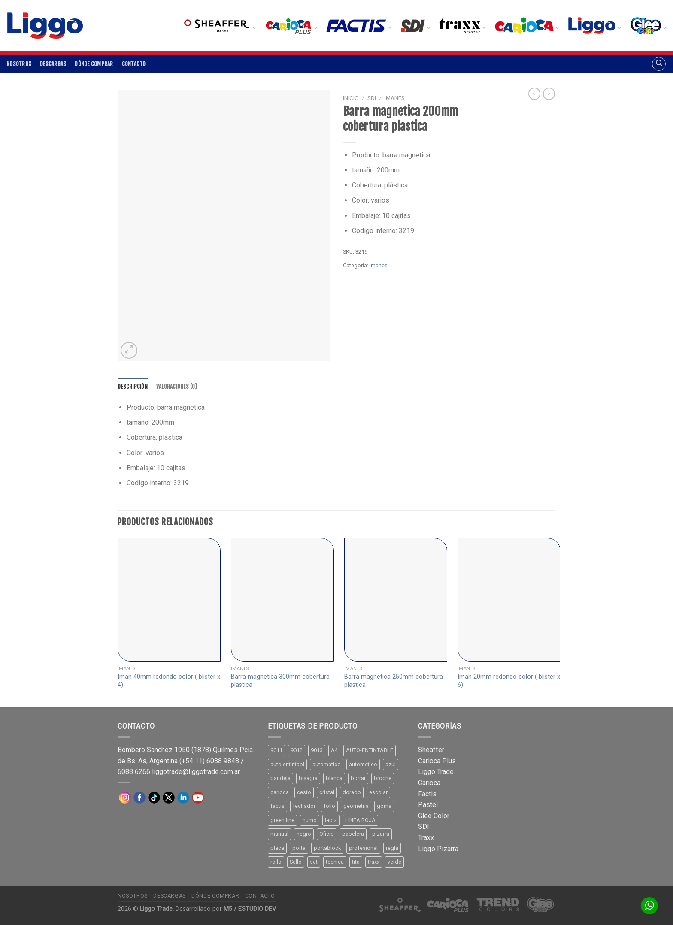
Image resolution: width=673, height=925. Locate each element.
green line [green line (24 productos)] (282, 820)
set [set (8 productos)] (314, 861)
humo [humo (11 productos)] (310, 820)
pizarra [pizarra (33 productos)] (380, 834)
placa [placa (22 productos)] (277, 848)
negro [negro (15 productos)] (304, 834)
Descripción (133, 386)
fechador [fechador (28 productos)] (304, 806)
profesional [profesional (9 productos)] (363, 848)
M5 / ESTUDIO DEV (250, 909)
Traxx (426, 838)
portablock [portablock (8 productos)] (327, 848)
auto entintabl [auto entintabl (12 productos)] (287, 764)
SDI (371, 97)
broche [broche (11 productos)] (382, 778)
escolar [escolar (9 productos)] (378, 792)
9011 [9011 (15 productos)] (276, 750)
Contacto (134, 63)
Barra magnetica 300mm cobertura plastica (280, 681)
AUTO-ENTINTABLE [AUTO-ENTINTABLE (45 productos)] (369, 750)
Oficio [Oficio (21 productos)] (326, 834)
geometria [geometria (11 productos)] (356, 806)
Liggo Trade (436, 772)
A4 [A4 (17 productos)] (334, 750)
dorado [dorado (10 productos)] (352, 792)
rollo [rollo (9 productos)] (276, 861)
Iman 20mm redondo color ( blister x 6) (509, 681)
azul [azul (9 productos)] (390, 764)
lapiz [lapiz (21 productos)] (331, 820)
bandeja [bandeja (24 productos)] (280, 778)
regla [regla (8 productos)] (392, 848)
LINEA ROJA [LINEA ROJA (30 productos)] (360, 820)
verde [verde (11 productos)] (394, 861)
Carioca (429, 783)
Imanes (395, 97)
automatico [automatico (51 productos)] (326, 764)
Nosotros (18, 63)
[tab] (133, 386)
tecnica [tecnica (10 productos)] (335, 861)
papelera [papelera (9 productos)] (353, 834)
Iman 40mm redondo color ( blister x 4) (169, 681)
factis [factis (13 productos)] (277, 806)
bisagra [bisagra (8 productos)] (308, 778)
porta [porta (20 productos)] (299, 848)
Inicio (351, 97)
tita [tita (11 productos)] (356, 861)
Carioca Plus (437, 761)
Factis (427, 794)
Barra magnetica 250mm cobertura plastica (393, 681)
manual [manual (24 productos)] (279, 834)
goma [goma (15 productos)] (384, 806)
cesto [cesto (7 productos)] (304, 792)
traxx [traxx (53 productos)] (373, 861)
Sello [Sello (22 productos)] (296, 861)
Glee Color (433, 816)
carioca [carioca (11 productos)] (279, 792)
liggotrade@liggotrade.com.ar (196, 772)
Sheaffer (431, 750)
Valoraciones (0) (176, 386)
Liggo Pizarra (438, 849)
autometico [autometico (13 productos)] (363, 764)
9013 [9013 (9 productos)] (317, 750)
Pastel (428, 805)
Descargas (53, 63)
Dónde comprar (94, 63)
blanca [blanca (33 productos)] (334, 778)
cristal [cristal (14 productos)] (326, 792)
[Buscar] (659, 64)
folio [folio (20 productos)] (329, 806)
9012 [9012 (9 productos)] (297, 750)
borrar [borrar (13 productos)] (358, 778)
